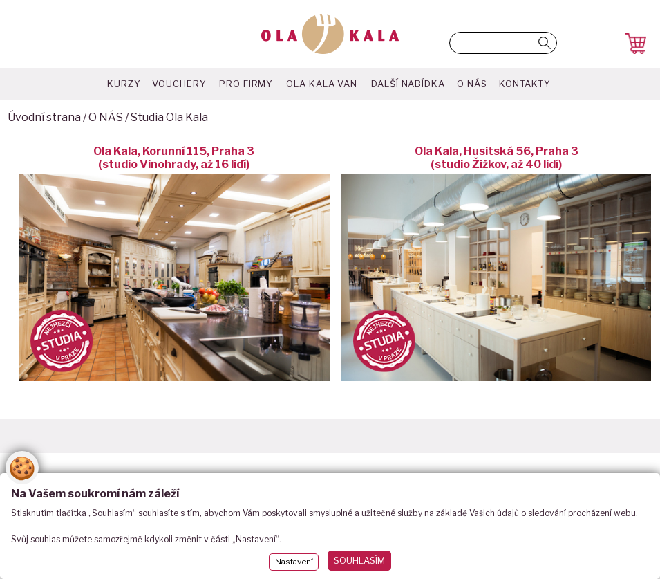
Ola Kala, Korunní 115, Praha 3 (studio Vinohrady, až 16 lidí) (173, 158)
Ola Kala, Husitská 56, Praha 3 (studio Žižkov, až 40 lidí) (496, 158)
